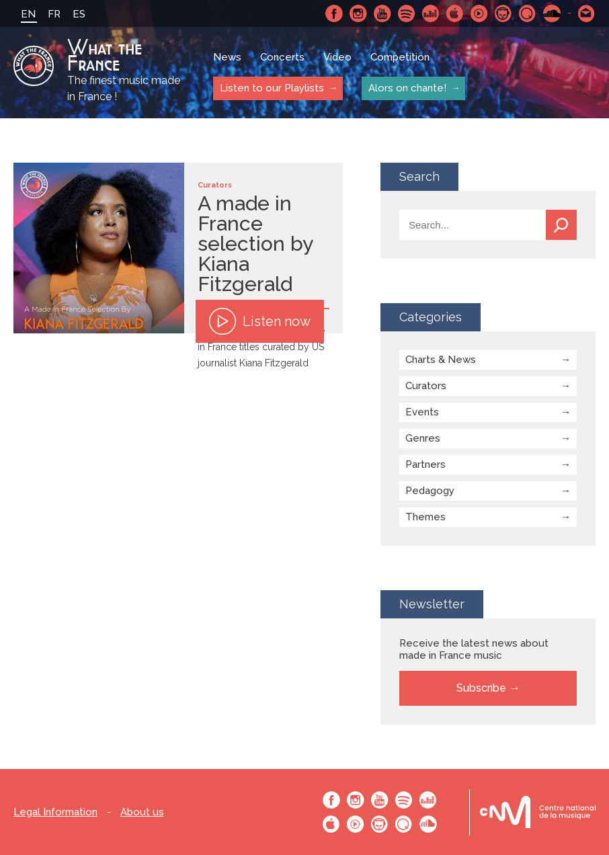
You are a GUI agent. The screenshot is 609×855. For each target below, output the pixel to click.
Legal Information (55, 812)
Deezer (431, 13)
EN (28, 14)
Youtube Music (479, 13)
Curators (425, 386)
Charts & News (440, 360)
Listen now (260, 321)
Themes (425, 517)
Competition (400, 57)
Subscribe (481, 688)
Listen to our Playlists (272, 88)
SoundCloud (552, 13)
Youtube (382, 13)
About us (142, 812)
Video (337, 57)
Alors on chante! (407, 88)
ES (79, 14)
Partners (425, 464)
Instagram (358, 13)
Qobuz (527, 13)
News (227, 57)
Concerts (282, 57)
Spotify (406, 13)
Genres (422, 438)
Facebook (334, 13)
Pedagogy (429, 491)
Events (422, 412)
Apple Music (455, 13)
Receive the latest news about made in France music (474, 649)
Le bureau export (538, 812)
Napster (503, 13)
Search (561, 225)
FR (54, 14)
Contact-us (587, 13)
